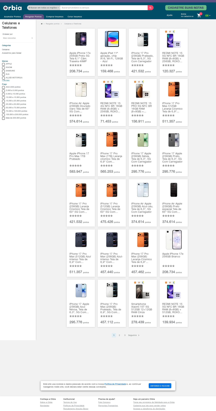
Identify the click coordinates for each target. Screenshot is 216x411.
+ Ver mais (5, 80)
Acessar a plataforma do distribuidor (149, 409)
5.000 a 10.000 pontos (13, 94)
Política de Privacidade (115, 384)
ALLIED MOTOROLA (12, 78)
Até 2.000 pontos (11, 87)
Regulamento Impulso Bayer (75, 409)
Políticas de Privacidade (73, 406)
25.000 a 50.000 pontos (14, 104)
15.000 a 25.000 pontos (14, 101)
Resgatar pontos (53, 24)
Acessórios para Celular (11, 53)
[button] (207, 15)
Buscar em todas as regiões (44, 8)
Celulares (5, 50)
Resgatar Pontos (33, 17)
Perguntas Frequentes (108, 406)
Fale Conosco (104, 402)
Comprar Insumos (54, 17)
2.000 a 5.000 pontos (13, 91)
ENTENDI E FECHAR (160, 386)
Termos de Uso (70, 402)
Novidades (44, 406)
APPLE (7, 64)
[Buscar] (150, 7)
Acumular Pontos (12, 17)
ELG (5, 74)
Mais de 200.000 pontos (14, 118)
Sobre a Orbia (46, 402)
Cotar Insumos (75, 17)
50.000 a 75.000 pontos (14, 108)
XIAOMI (7, 67)
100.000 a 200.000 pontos (15, 115)
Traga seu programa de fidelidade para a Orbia (153, 402)
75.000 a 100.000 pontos (14, 111)
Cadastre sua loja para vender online (149, 406)
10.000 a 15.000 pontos (14, 97)
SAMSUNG (8, 71)
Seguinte (134, 335)
